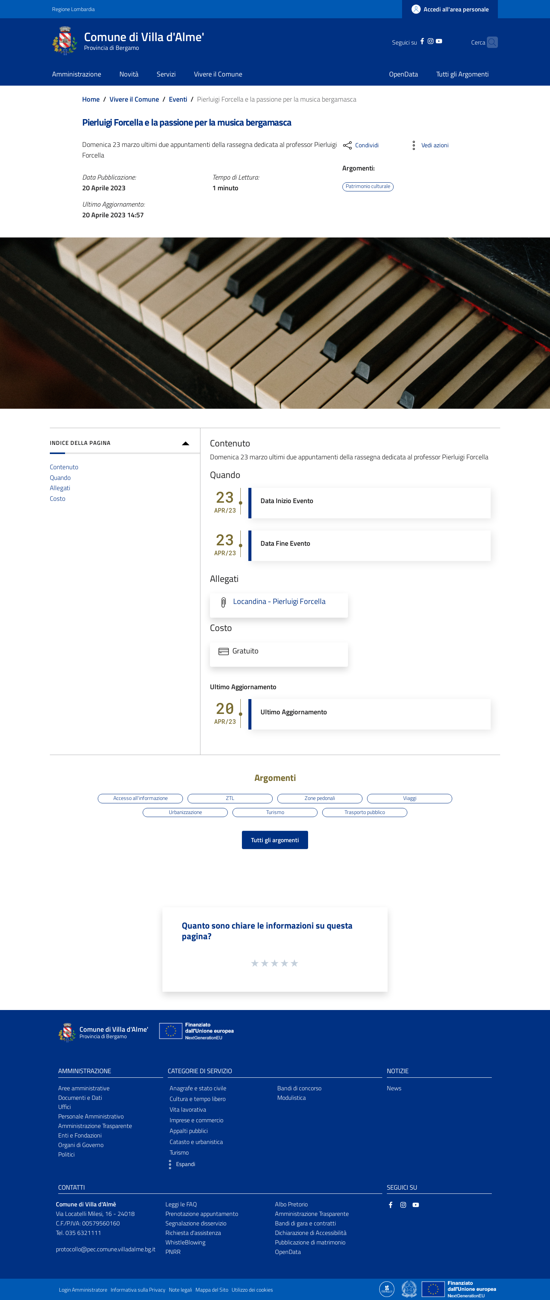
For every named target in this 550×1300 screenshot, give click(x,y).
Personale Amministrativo (91, 1116)
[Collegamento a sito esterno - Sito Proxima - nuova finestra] (386, 1288)
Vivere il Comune (134, 99)
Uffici (64, 1106)
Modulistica (291, 1097)
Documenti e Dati (80, 1097)
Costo (57, 498)
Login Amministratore (83, 1290)
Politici (66, 1154)
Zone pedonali (320, 798)
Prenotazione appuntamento (201, 1213)
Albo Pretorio (291, 1204)
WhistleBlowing (185, 1242)
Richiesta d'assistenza (193, 1232)
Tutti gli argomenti (275, 839)
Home (91, 99)
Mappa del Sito (212, 1290)
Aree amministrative (84, 1088)
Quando (60, 477)
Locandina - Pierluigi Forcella (279, 601)
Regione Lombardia (73, 9)
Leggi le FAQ (181, 1204)
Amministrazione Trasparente (95, 1125)
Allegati (60, 487)
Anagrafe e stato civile (198, 1088)
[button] (179, 1164)
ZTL (230, 798)
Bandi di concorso (299, 1088)
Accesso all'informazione (140, 798)
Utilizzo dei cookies (252, 1290)
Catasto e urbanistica (196, 1141)
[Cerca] (489, 42)
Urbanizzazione (185, 812)
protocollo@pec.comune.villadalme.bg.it (106, 1249)
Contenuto (64, 467)
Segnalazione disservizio (195, 1223)
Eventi (178, 99)
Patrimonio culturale (368, 186)
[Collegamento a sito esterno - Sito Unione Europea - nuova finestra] (195, 1032)
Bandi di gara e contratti (305, 1223)
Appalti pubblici (189, 1130)
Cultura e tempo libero (198, 1098)
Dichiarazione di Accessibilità (311, 1232)
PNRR (173, 1251)
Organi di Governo (80, 1144)
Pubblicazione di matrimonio (310, 1242)
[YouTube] (427, 40)
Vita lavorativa (188, 1109)
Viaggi (409, 798)
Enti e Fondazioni (80, 1135)
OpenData (288, 1251)
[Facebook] (410, 40)
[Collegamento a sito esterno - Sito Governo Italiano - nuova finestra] (410, 1288)
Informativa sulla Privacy (138, 1290)
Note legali (180, 1290)
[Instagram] (419, 40)
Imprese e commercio (196, 1120)
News (394, 1088)
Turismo (275, 812)
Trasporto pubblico (365, 812)
